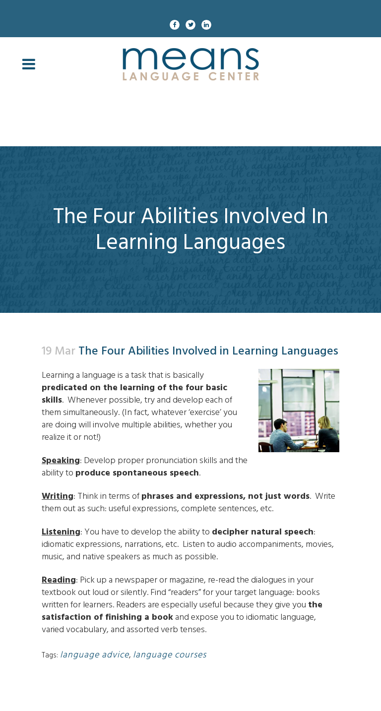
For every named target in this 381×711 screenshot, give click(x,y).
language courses (169, 655)
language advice (94, 655)
